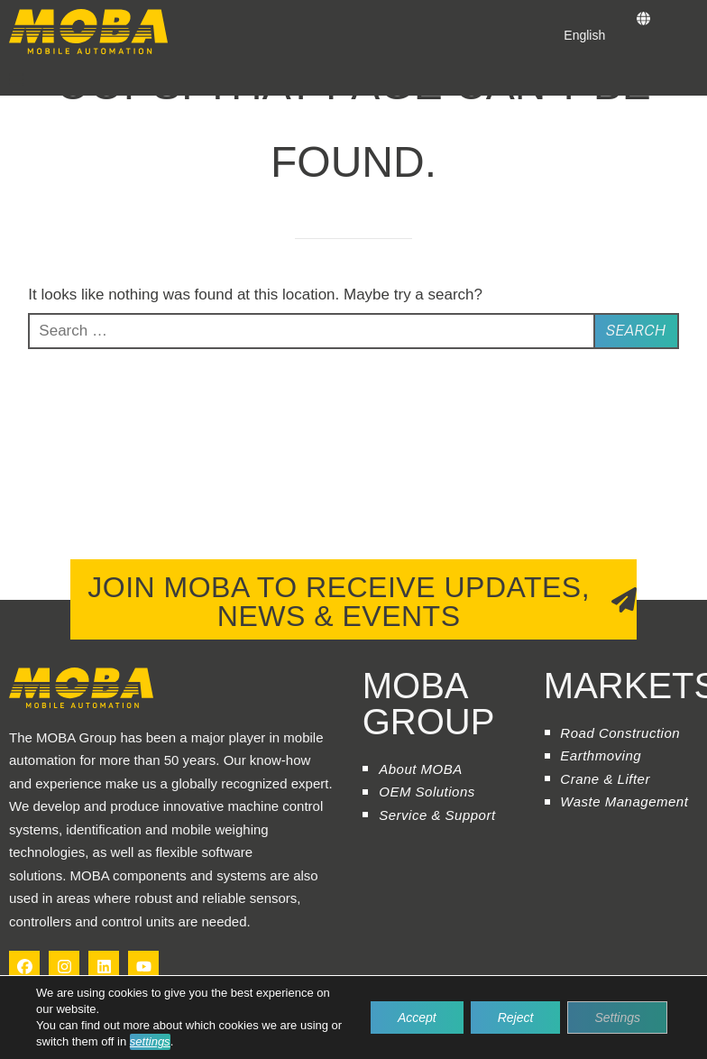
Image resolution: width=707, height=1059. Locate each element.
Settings (617, 1017)
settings (150, 1041)
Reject (516, 1017)
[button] (16, 79)
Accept (417, 1017)
